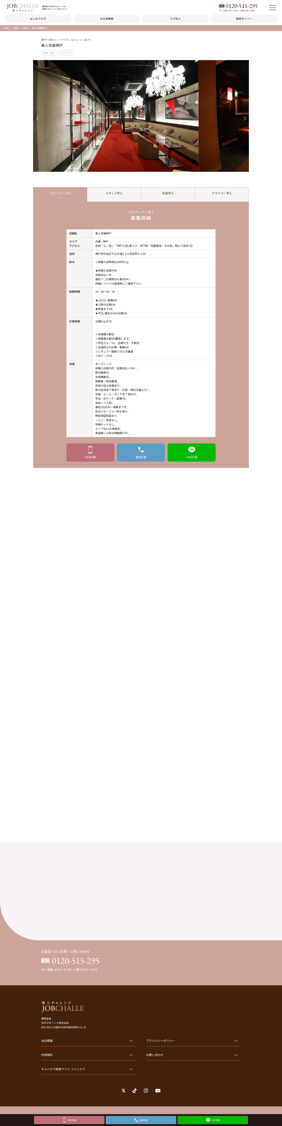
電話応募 (143, 1119)
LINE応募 (215, 1119)
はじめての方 (38, 19)
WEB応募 (72, 1119)
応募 (90, 458)
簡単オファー (244, 19)
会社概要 (86, 1043)
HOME (6, 28)
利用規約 (86, 1057)
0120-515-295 (242, 6)
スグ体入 (175, 19)
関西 (16, 28)
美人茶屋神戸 (39, 28)
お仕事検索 (106, 19)
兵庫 (25, 28)
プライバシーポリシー (191, 1043)
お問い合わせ (191, 1057)
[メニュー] (273, 8)
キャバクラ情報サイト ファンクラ (86, 1071)
